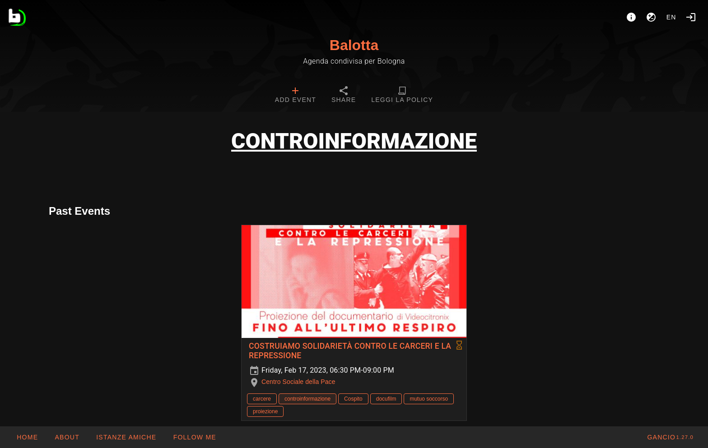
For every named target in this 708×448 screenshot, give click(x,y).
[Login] (691, 17)
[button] (125, 437)
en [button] (671, 17)
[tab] (295, 95)
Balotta (354, 45)
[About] (631, 17)
